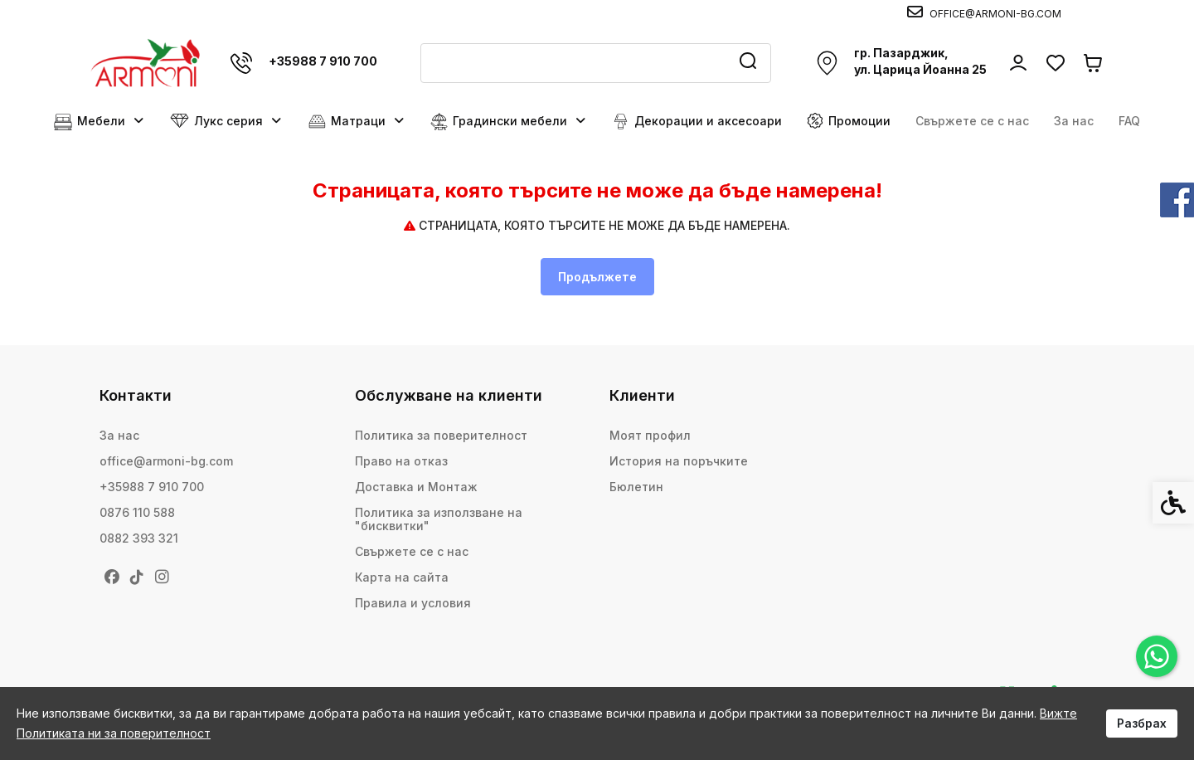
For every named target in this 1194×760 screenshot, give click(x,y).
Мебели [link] (99, 121)
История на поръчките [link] (678, 461)
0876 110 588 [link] (137, 512)
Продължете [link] (597, 277)
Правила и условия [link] (413, 603)
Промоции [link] (849, 121)
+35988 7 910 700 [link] (152, 487)
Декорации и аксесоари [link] (697, 121)
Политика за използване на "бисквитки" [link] (438, 519)
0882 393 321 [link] (139, 538)
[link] (1156, 656)
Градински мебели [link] (508, 121)
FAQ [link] (1129, 121)
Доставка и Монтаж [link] (416, 487)
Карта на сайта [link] (402, 577)
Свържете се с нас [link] (972, 121)
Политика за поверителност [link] (441, 435)
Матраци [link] (356, 121)
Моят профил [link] (650, 435)
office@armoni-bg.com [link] (166, 461)
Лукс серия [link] (226, 121)
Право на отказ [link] (401, 461)
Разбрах (1142, 723)
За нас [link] (1074, 121)
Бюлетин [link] (636, 487)
